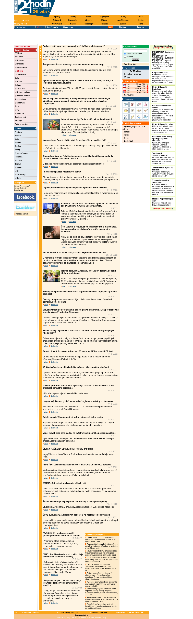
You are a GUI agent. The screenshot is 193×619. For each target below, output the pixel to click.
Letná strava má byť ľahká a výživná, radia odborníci (86, 119)
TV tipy (126, 77)
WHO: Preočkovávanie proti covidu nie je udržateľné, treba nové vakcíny (63, 555)
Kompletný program (132, 74)
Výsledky (88, 20)
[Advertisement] (102, 8)
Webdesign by (129, 612)
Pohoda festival (22, 96)
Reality (73, 17)
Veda (17, 139)
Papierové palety (79, 617)
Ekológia (18, 120)
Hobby (17, 150)
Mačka (60, 617)
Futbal (126, 132)
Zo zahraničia (20, 74)
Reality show (20, 99)
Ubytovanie (57, 24)
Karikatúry (20, 174)
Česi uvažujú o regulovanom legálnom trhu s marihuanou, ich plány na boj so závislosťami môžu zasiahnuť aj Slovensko (89, 229)
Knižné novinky (22, 92)
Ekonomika (19, 64)
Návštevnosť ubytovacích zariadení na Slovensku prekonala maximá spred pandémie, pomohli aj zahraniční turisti (101, 553)
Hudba (18, 81)
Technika (18, 157)
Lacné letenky (123, 20)
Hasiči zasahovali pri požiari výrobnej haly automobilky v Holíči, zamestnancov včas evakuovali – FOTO (101, 599)
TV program (104, 17)
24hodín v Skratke (22, 46)
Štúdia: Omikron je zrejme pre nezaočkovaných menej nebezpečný (75, 501)
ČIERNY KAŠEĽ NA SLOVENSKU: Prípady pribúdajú (68, 449)
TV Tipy (122, 17)
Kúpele (104, 20)
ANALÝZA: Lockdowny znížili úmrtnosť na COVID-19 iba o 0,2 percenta (77, 465)
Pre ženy (18, 132)
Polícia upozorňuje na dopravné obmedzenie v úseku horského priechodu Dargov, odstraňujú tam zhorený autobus (98, 576)
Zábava (123, 24)
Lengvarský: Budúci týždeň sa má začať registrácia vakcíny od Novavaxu (78, 401)
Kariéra (18, 143)
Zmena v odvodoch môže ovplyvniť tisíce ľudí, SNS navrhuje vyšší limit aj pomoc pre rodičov (100, 539)
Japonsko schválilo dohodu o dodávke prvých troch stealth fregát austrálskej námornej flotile (101, 584)
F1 (17, 110)
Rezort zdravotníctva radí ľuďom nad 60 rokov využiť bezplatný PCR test (78, 351)
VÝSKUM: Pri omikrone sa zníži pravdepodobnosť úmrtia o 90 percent (61, 534)
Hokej (126, 138)
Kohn (18, 178)
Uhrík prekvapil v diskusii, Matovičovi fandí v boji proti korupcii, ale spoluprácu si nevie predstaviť (101, 560)
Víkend (18, 135)
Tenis (126, 135)
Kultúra (18, 85)
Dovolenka (73, 20)
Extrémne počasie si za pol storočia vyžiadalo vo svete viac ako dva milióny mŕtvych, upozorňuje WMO (89, 204)
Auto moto (19, 113)
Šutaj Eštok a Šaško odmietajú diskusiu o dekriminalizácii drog (73, 64)
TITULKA (18, 53)
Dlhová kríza (21, 67)
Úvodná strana (21, 27)
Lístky (141, 20)
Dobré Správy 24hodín (67, 612)
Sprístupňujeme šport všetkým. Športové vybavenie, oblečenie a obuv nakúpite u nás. (162, 143)
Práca (141, 17)
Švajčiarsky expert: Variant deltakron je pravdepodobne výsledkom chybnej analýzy (62, 582)
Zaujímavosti (20, 117)
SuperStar (20, 103)
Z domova (19, 57)
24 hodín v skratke (98, 612)
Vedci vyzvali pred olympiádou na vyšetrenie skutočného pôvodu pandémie (79, 433)
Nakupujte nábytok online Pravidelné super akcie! (162, 202)
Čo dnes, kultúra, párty (96, 617)
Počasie (104, 24)
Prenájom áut (129, 64)
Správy (57, 17)
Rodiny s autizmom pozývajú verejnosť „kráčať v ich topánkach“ (74, 46)
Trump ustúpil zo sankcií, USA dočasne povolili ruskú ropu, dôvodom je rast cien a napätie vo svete (101, 546)
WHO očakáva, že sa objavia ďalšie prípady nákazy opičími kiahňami (76, 367)
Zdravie (19, 71)
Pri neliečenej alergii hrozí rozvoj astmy (62, 172)
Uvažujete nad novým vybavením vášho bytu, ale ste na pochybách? (163, 172)
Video (88, 17)
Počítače (18, 160)
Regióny (19, 60)
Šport (17, 106)
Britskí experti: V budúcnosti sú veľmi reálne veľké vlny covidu (73, 417)
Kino (141, 24)
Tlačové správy (21, 124)
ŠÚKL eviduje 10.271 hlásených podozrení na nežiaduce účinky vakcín (77, 515)
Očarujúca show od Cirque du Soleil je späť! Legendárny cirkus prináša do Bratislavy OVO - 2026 (163, 78)
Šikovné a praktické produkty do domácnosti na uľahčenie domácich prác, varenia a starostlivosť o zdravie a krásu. (163, 158)
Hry (17, 171)
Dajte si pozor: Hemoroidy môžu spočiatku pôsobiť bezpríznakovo (75, 187)
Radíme (18, 146)
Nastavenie (128, 95)
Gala (17, 78)
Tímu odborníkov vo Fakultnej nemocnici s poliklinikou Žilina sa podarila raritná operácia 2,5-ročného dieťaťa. (78, 157)
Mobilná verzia (21, 214)
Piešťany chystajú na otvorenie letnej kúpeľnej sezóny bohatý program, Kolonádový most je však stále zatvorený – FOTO (101, 592)
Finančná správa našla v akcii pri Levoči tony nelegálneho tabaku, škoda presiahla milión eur (100, 606)
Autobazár (57, 20)
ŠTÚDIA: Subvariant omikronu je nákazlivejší (64, 483)
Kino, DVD (20, 89)
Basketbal (127, 141)
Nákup (73, 24)
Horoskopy (88, 24)
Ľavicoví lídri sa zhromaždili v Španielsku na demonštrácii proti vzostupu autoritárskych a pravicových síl (100, 567)
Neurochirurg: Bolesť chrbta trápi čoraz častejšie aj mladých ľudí (74, 140)
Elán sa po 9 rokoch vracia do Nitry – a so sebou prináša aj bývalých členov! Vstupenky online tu (163, 128)
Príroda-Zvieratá (22, 153)
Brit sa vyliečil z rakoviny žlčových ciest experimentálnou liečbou (74, 252)
